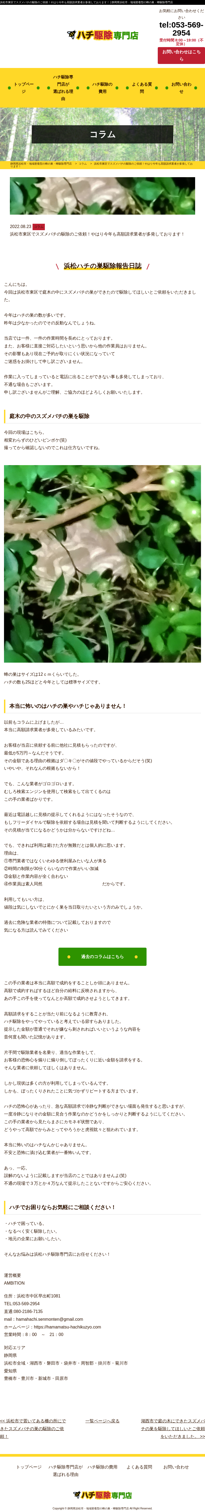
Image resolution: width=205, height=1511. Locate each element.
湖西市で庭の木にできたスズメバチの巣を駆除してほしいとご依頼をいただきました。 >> (173, 1429)
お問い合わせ (181, 88)
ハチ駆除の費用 (102, 88)
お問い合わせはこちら (181, 55)
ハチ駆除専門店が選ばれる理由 (63, 88)
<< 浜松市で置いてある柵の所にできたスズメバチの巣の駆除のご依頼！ (33, 1429)
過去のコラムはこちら (102, 956)
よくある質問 (142, 88)
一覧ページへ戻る (102, 1421)
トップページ (24, 88)
